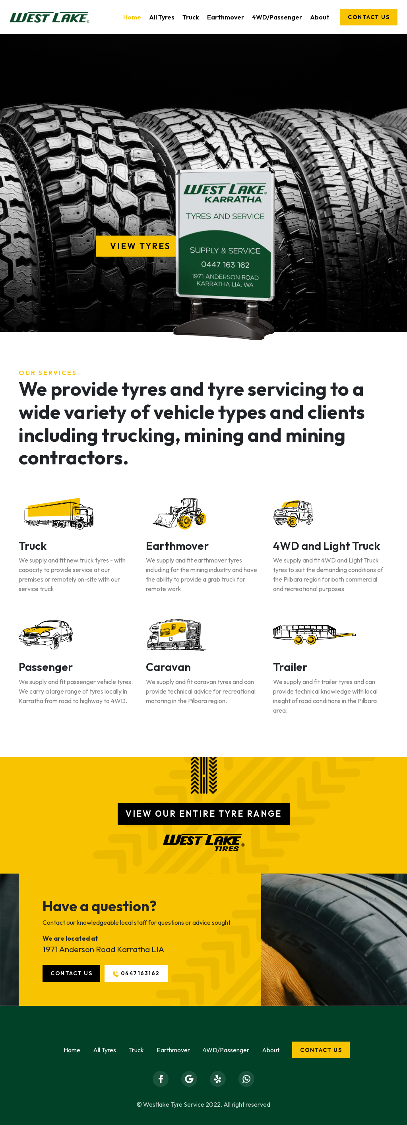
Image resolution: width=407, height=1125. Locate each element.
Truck (190, 17)
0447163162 (136, 973)
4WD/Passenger (277, 17)
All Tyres (161, 17)
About (319, 17)
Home (132, 17)
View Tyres (140, 246)
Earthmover (225, 17)
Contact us (369, 17)
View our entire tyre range (204, 813)
